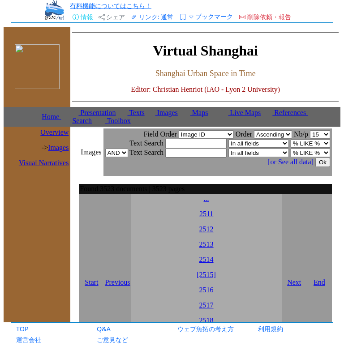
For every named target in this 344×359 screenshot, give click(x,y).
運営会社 (28, 339)
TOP (22, 329)
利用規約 (270, 329)
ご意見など (112, 339)
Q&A (104, 329)
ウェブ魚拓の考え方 (205, 329)
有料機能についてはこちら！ (110, 5)
